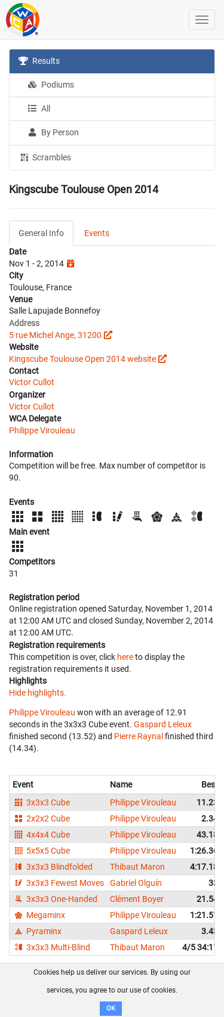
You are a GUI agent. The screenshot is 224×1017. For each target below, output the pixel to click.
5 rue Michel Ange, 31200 (55, 335)
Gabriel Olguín (136, 883)
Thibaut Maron (137, 867)
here (125, 657)
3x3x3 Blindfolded (53, 867)
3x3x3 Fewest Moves (58, 883)
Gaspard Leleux (163, 724)
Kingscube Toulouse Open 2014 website (82, 359)
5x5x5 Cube (41, 850)
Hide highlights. (37, 692)
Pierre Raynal (138, 736)
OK (110, 1008)
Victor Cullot (31, 382)
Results (39, 61)
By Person (53, 132)
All (38, 108)
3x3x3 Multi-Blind (51, 947)
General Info (41, 233)
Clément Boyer (137, 899)
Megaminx (39, 915)
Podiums (50, 84)
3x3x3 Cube (41, 802)
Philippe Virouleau (42, 430)
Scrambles (45, 156)
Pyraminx (37, 931)
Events (96, 233)
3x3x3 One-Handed (55, 899)
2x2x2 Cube (41, 818)
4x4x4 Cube (41, 834)
